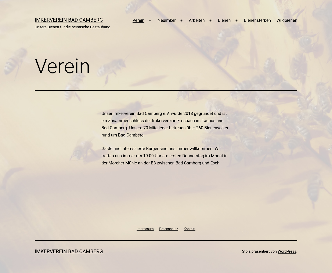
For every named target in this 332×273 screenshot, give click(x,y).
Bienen (224, 20)
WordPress (287, 251)
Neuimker (167, 20)
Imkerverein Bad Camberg (69, 20)
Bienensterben (257, 20)
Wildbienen (287, 20)
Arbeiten (197, 20)
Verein (138, 20)
